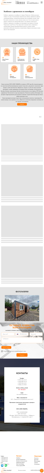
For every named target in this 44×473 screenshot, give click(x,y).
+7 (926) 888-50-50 (20, 2)
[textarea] (22, 340)
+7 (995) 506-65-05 (20, 3)
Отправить (22, 355)
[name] (7, 334)
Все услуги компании (22, 470)
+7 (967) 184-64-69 (22, 383)
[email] (36, 334)
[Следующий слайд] (42, 308)
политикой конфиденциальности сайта (18, 351)
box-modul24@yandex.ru (33, 3)
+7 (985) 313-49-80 (22, 384)
